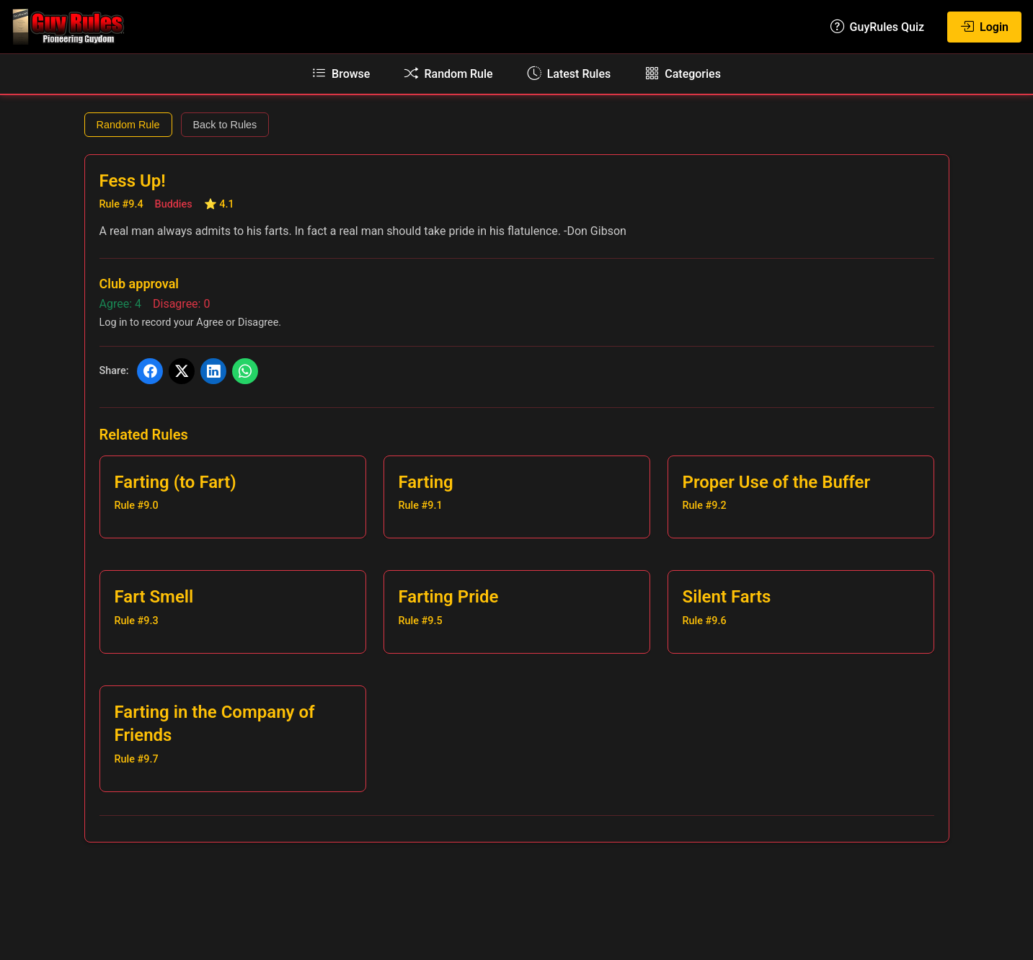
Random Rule (128, 124)
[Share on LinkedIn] (213, 371)
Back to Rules (225, 124)
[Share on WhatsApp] (245, 371)
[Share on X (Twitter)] (182, 371)
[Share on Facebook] (150, 371)
